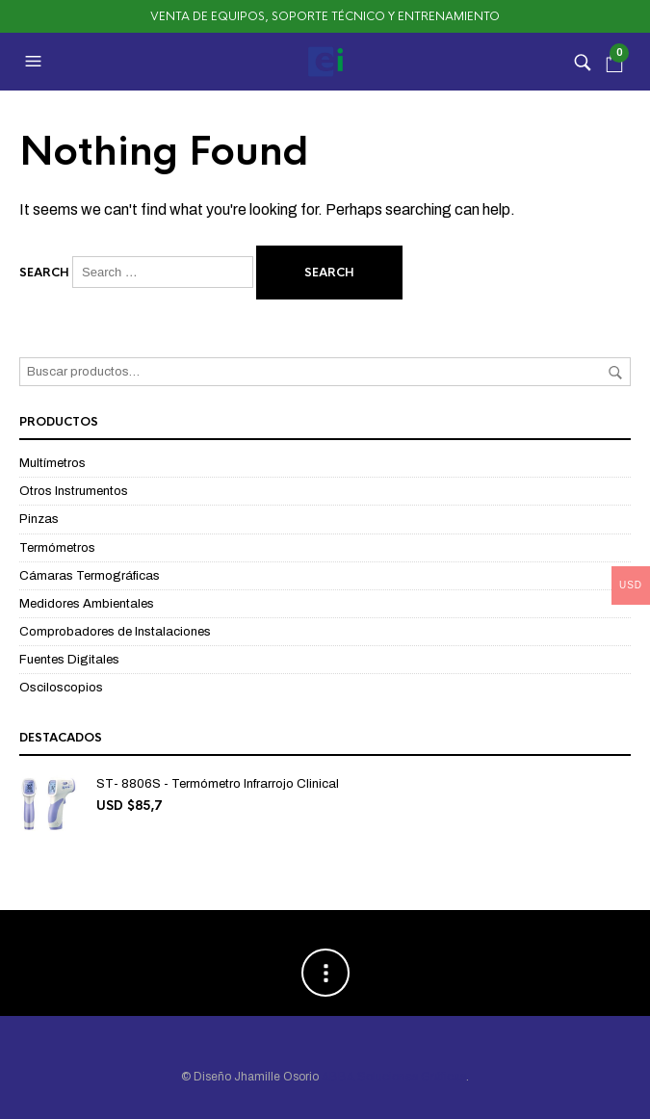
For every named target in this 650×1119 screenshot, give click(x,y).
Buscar (615, 372)
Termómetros (57, 548)
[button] (35, 62)
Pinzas (39, 519)
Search (44, 272)
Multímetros (52, 463)
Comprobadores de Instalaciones (115, 631)
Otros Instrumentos (73, 491)
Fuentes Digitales (69, 659)
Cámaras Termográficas (89, 576)
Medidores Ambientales (86, 604)
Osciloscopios (61, 687)
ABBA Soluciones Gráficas (394, 1076)
